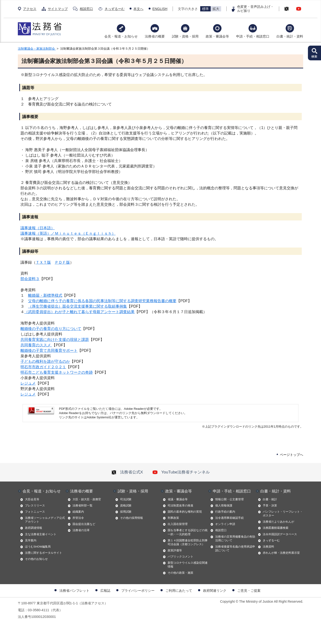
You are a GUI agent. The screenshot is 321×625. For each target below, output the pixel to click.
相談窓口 (86, 8)
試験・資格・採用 (185, 36)
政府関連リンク (214, 590)
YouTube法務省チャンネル (181, 472)
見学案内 (30, 540)
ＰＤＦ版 (62, 262)
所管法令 (78, 517)
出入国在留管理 (178, 524)
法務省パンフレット (74, 590)
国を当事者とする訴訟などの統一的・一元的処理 (188, 532)
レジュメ (28, 383)
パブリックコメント (180, 556)
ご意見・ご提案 (249, 590)
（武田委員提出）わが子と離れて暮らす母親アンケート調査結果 (79, 312)
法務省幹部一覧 (82, 505)
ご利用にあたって (178, 590)
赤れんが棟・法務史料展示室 (281, 552)
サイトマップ (58, 8)
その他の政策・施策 (180, 572)
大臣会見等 (32, 499)
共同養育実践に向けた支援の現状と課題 (54, 340)
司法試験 (125, 499)
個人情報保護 (223, 505)
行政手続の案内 (225, 511)
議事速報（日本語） (37, 228)
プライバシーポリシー (138, 590)
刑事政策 (173, 517)
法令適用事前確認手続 (229, 517)
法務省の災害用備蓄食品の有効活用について (235, 538)
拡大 (216, 9)
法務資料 (268, 546)
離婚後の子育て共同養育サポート (49, 350)
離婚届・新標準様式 (45, 295)
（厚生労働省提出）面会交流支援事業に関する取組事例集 (77, 306)
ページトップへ (291, 455)
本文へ (138, 8)
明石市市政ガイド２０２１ (43, 367)
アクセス (29, 8)
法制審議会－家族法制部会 (37, 48)
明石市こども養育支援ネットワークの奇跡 (56, 372)
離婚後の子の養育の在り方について (50, 329)
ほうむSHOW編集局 (38, 546)
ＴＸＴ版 (43, 262)
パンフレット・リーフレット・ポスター (283, 513)
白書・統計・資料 (290, 36)
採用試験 (125, 511)
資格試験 (125, 505)
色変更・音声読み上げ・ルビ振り (255, 9)
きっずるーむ (115, 8)
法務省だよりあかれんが (278, 521)
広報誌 (105, 590)
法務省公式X (127, 472)
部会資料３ (29, 279)
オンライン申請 (225, 524)
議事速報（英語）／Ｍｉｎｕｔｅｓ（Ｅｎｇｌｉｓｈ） (68, 233)
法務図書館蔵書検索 (275, 527)
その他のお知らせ (36, 559)
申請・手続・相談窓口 (252, 36)
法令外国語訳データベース (280, 534)
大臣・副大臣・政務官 (87, 499)
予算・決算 (270, 505)
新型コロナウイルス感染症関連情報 (188, 564)
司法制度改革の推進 (180, 505)
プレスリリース (35, 505)
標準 (205, 9)
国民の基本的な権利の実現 (185, 511)
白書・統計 (270, 499)
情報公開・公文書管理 (229, 499)
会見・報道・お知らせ (121, 36)
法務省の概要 (155, 36)
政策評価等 (175, 550)
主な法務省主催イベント (40, 534)
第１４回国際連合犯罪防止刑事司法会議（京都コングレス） (188, 542)
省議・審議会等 (178, 499)
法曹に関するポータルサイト (43, 552)
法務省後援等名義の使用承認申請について (235, 548)
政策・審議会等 (217, 36)
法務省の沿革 (81, 530)
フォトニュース (35, 511)
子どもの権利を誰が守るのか (45, 361)
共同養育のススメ (36, 345)
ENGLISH (159, 8)
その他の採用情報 (131, 517)
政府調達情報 (33, 527)
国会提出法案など (84, 524)
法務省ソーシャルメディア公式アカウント (45, 519)
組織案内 (78, 511)
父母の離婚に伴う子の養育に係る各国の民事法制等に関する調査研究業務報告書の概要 (102, 301)
